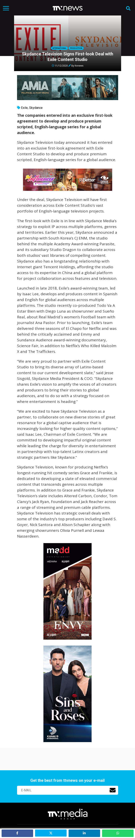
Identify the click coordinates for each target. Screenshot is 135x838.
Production (76, 48)
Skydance (36, 108)
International (59, 48)
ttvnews (79, 65)
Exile (24, 108)
